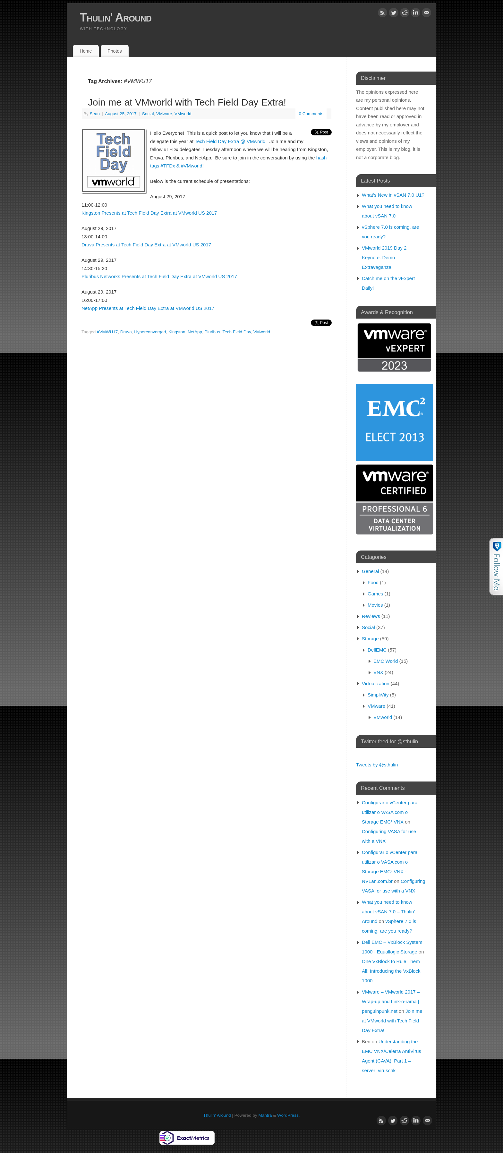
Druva (126, 331)
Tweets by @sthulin (377, 764)
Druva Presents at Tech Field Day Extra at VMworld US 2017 (146, 244)
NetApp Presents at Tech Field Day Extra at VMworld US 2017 (147, 308)
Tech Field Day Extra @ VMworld (230, 141)
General (370, 571)
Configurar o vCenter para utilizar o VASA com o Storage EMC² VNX (389, 812)
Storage (370, 638)
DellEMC (377, 650)
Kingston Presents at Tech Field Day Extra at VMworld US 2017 (149, 213)
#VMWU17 (107, 331)
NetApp (195, 331)
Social (148, 113)
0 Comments (311, 113)
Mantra (265, 1115)
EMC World (385, 661)
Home (86, 51)
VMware (164, 113)
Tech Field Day (237, 331)
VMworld (183, 113)
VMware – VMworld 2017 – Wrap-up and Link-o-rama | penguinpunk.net (391, 1001)
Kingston (176, 331)
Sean (95, 113)
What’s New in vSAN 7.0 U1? (393, 195)
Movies (375, 605)
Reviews (371, 616)
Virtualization (375, 683)
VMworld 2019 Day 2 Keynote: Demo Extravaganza (384, 257)
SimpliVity (378, 694)
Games (375, 593)
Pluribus (212, 331)
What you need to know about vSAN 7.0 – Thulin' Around (388, 911)
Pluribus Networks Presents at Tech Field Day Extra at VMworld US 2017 (159, 276)
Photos (114, 51)
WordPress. (288, 1115)
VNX (378, 672)
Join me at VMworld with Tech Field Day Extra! (187, 102)
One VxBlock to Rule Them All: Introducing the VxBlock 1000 (391, 971)
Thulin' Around (115, 17)
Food (373, 582)
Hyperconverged (150, 331)
